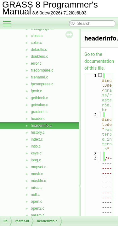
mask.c (37, 174)
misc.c (36, 188)
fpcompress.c (42, 84)
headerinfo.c (41, 125)
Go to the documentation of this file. (99, 61)
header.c (38, 118)
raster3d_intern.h (107, 139)
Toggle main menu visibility (8, 21)
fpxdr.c (36, 91)
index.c (37, 139)
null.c (35, 194)
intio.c (36, 146)
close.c (36, 36)
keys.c (36, 153)
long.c (36, 160)
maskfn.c (38, 181)
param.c (37, 215)
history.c (38, 132)
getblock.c (39, 98)
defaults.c (39, 49)
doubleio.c (39, 56)
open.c (36, 201)
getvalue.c (39, 105)
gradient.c (39, 112)
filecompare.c (42, 70)
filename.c (39, 77)
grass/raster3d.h (107, 100)
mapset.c (38, 167)
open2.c (37, 208)
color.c (36, 42)
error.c (36, 63)
